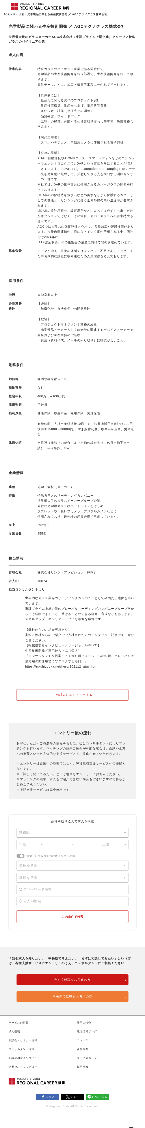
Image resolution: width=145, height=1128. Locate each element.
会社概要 (82, 1049)
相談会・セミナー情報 (23, 1040)
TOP (6, 14)
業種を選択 (28, 865)
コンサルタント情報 (21, 1049)
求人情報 (14, 1031)
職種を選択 (28, 878)
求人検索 (18, 14)
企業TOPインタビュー (23, 1066)
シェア (50, 1096)
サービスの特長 (19, 1022)
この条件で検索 (72, 916)
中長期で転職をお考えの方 (72, 996)
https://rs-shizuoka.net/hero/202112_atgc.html (61, 666)
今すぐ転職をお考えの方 (72, 979)
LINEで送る (100, 1096)
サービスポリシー (88, 1058)
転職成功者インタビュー (24, 1058)
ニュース (82, 1040)
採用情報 (82, 1066)
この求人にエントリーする (72, 694)
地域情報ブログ (87, 1031)
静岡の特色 (84, 1022)
